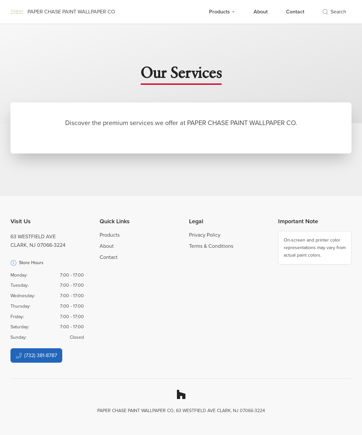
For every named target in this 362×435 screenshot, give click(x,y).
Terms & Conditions (211, 246)
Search (334, 11)
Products (222, 11)
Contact (295, 11)
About (261, 11)
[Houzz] (181, 394)
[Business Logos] (62, 11)
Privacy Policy (204, 235)
